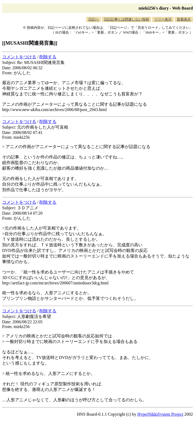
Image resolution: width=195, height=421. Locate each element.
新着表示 (184, 19)
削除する (47, 57)
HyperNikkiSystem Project (160, 414)
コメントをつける (19, 57)
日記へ (93, 19)
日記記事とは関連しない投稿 (126, 19)
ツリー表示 (163, 19)
